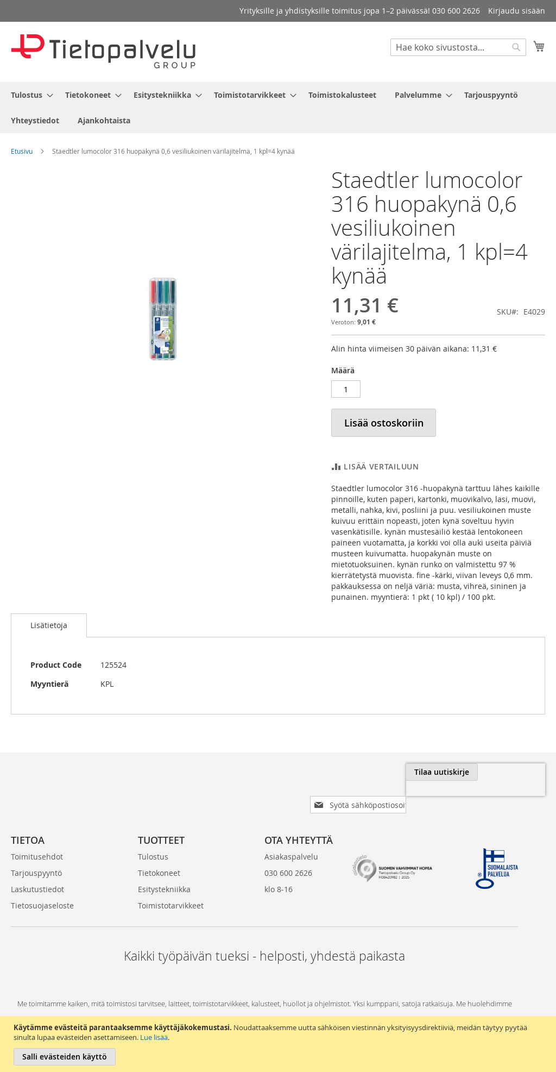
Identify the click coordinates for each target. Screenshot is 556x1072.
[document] (279, 1044)
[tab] (49, 625)
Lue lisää (154, 1037)
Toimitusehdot (37, 839)
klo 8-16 (278, 872)
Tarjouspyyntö (36, 855)
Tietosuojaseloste (42, 888)
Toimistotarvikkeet (171, 888)
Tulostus (153, 839)
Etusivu (22, 151)
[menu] (278, 107)
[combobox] (458, 47)
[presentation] (423, 797)
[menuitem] (28, 95)
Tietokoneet (159, 855)
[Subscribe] (509, 772)
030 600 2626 (288, 855)
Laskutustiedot (37, 872)
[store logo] (103, 51)
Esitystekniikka (164, 872)
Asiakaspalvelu (291, 839)
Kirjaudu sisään (516, 10)
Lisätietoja (48, 625)
